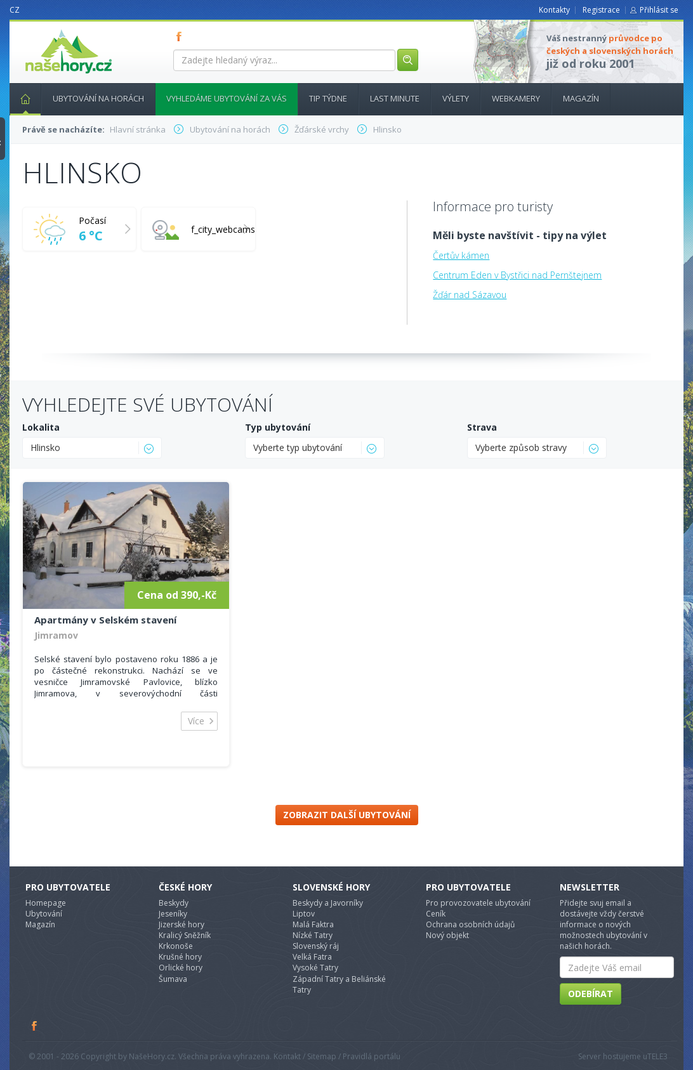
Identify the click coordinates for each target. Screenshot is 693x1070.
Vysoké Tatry (315, 967)
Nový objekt (447, 935)
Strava (482, 427)
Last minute (394, 98)
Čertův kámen (461, 255)
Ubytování (43, 913)
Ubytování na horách (98, 98)
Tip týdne (328, 98)
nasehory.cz (46, 29)
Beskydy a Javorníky (328, 902)
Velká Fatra (312, 956)
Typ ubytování (277, 427)
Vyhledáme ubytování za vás (226, 98)
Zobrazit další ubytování (347, 815)
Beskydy (173, 902)
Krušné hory (180, 956)
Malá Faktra (313, 924)
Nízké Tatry (313, 935)
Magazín (581, 98)
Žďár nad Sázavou (469, 295)
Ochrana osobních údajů (470, 924)
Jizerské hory (181, 924)
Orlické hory (180, 967)
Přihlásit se (659, 9)
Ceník (436, 913)
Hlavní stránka (20, 98)
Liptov (304, 913)
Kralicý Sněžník (185, 935)
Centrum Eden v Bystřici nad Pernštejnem (517, 275)
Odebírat (590, 994)
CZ (15, 9)
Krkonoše (176, 946)
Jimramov (56, 635)
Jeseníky (173, 913)
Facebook (35, 1026)
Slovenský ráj (316, 946)
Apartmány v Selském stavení (105, 619)
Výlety (455, 98)
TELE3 (657, 1056)
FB (181, 36)
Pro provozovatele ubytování (478, 902)
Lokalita (41, 427)
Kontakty (554, 9)
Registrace (601, 9)
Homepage (45, 902)
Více (196, 721)
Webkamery (516, 98)
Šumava (173, 979)
